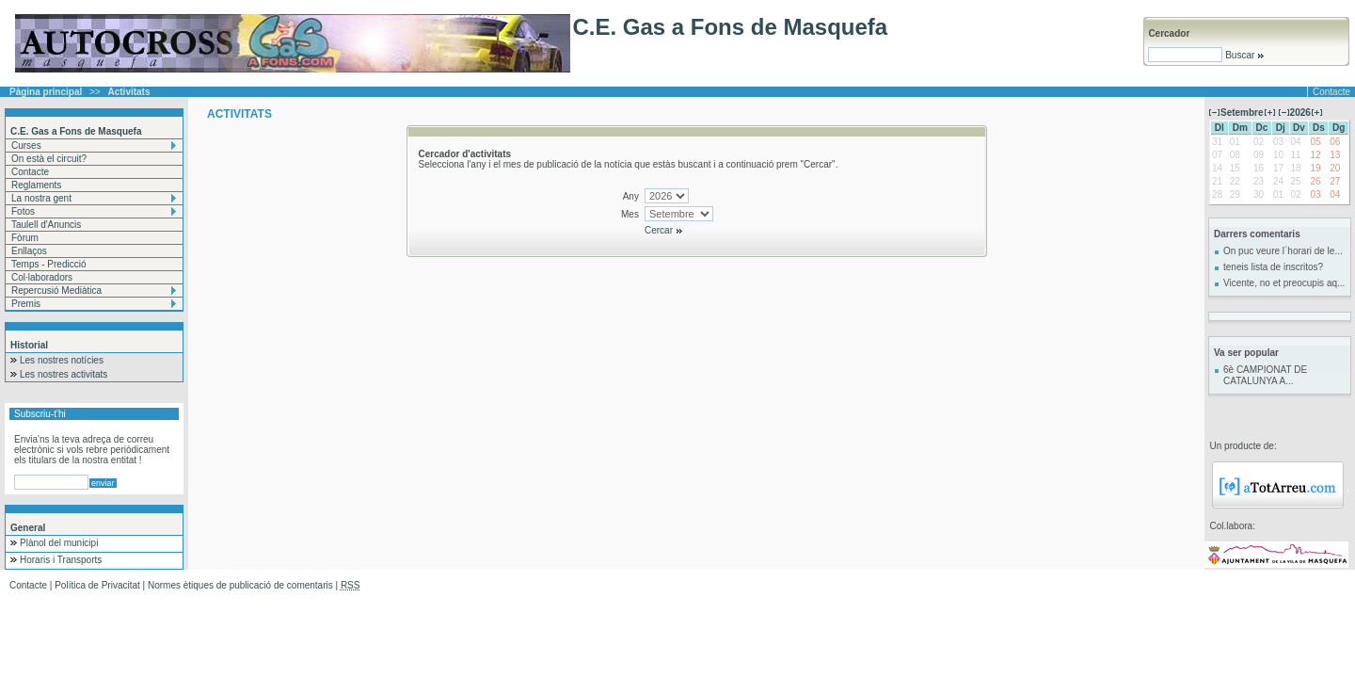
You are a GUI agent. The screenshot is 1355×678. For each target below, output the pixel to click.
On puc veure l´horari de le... (1283, 251)
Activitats (129, 92)
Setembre (1242, 112)
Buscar (1243, 55)
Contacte (1331, 92)
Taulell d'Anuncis (46, 224)
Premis (25, 304)
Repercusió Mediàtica (56, 290)
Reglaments (36, 185)
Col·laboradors (41, 277)
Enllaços (29, 251)
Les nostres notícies (62, 360)
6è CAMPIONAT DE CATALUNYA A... (1265, 375)
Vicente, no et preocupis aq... (1284, 283)
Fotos (23, 211)
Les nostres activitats (63, 374)
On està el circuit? (49, 158)
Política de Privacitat (97, 585)
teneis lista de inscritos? (1273, 267)
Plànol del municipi (59, 543)
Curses (26, 145)
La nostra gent (41, 198)
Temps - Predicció (48, 264)
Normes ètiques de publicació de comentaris (240, 585)
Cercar (664, 230)
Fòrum (25, 238)
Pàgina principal (45, 92)
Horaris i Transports (61, 560)
